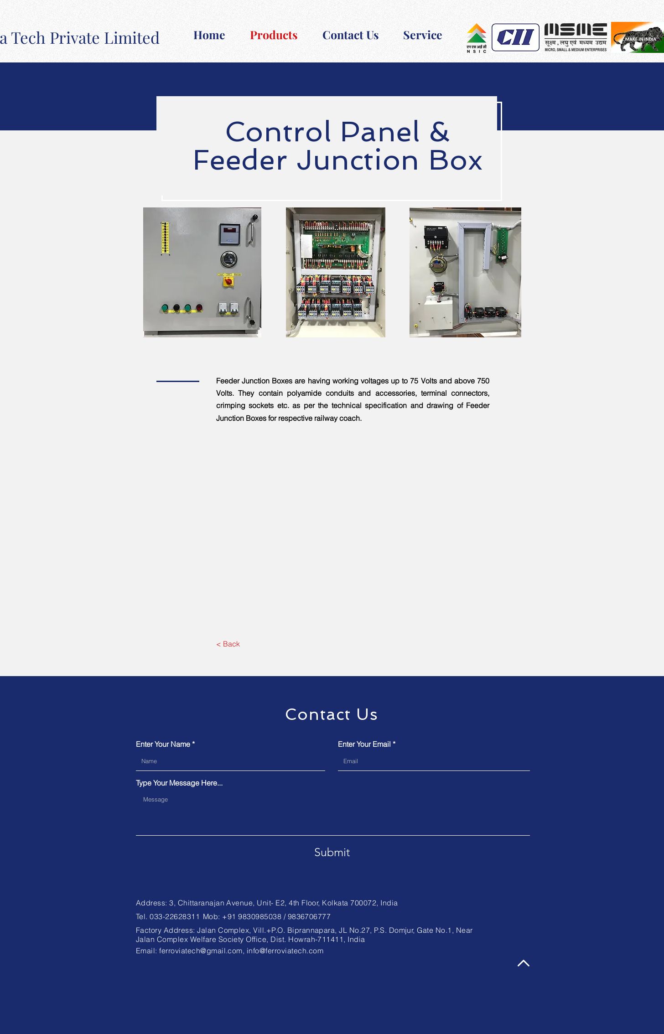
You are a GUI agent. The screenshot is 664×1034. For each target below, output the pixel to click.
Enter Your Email (364, 744)
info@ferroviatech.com (285, 950)
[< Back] (228, 644)
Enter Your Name (163, 744)
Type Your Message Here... (179, 782)
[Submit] (332, 852)
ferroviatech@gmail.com (201, 950)
